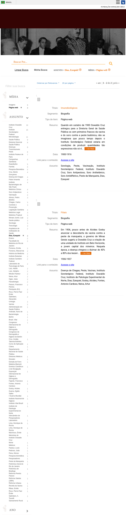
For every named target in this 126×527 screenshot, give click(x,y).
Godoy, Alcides (14, 388)
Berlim (11, 317)
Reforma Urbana (15, 483)
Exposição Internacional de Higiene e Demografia (15, 375)
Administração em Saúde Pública (15, 308)
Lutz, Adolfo (13, 268)
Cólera (11, 347)
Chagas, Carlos (14, 202)
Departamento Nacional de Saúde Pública (16, 351)
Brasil (9, 2)
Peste (11, 152)
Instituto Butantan (15, 256)
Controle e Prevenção (13, 206)
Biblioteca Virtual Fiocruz (54, 20)
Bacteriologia (13, 314)
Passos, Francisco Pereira (15, 286)
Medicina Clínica (15, 189)
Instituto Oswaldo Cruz (15, 126)
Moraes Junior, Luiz (16, 218)
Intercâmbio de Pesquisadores (14, 417)
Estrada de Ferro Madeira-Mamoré (15, 363)
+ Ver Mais (90, 149)
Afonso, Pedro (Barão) (14, 198)
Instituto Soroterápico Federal (13, 132)
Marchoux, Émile (15, 433)
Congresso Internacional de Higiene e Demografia (15, 326)
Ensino (11, 238)
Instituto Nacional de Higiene (16, 400)
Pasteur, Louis (14, 448)
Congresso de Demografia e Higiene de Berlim (15, 334)
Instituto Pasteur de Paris (16, 155)
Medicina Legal (14, 212)
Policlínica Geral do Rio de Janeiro (16, 465)
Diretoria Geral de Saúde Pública (15, 143)
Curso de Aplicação (16, 344)
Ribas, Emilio (14, 488)
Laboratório (13, 420)
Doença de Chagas (16, 177)
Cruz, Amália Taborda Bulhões (15, 340)
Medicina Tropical (15, 215)
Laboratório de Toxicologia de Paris (16, 265)
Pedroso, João (14, 451)
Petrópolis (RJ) (14, 289)
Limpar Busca (21, 70)
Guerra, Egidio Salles (14, 392)
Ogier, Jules (13, 279)
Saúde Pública (14, 140)
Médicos (12, 445)
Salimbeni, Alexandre (13, 298)
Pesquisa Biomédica (16, 169)
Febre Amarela (14, 180)
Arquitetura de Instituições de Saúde (14, 231)
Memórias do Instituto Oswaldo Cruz (15, 437)
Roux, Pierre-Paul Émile (15, 492)
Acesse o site (67, 160)
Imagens (12, 105)
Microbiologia (14, 137)
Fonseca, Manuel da (16, 251)
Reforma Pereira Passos (15, 474)
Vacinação (12, 195)
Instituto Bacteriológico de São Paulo (15, 184)
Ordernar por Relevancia (48, 83)
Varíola (11, 304)
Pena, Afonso (14, 453)
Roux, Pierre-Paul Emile (15, 293)
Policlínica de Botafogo (14, 470)
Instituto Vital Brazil (16, 403)
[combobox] (63, 64)
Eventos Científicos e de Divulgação (16, 368)
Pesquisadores (14, 459)
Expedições (13, 164)
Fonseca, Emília (15, 248)
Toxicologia (13, 226)
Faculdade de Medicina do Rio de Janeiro (16, 243)
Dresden (12, 359)
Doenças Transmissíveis (14, 148)
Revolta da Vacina (15, 486)
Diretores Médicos (15, 356)
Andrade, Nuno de (15, 312)
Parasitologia (13, 282)
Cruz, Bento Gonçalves (13, 173)
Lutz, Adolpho (14, 271)
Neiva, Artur (13, 276)
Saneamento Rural (16, 501)
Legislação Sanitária (16, 210)
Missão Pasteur (14, 274)
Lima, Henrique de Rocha (15, 429)
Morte (11, 443)
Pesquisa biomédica (16, 456)
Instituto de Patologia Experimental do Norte (15, 409)
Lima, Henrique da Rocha (15, 424)
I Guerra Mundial (15, 396)
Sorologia (12, 223)
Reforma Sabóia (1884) (15, 479)
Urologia (12, 302)
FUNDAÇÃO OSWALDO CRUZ (113, 7)
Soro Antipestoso (15, 192)
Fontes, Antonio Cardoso (14, 385)
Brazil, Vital (13, 320)
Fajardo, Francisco (16, 381)
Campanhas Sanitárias (13, 160)
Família (11, 167)
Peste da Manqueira (16, 461)
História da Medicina (16, 253)
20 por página (69, 83)
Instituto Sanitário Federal (15, 260)
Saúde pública (14, 220)
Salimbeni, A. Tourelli (14, 497)
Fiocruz (8, 7)
